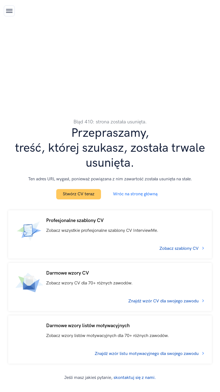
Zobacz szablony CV (179, 248)
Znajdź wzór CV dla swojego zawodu (163, 301)
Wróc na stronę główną (135, 194)
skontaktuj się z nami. (135, 377)
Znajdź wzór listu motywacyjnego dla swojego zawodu (147, 353)
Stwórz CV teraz (78, 194)
